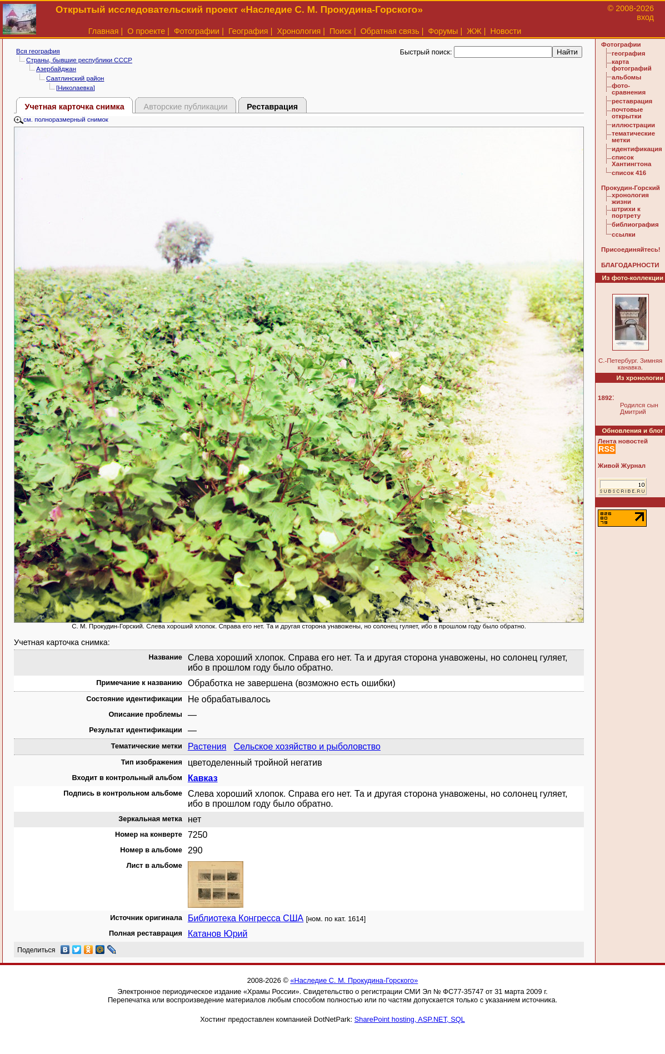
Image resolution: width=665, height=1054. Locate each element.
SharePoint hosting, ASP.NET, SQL (409, 1019)
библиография (635, 224)
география (628, 53)
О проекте (146, 31)
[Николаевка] (75, 87)
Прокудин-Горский (630, 187)
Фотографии (196, 31)
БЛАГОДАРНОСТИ (630, 265)
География (248, 31)
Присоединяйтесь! (631, 249)
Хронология (299, 31)
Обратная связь (390, 31)
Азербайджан (56, 69)
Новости (506, 31)
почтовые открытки (627, 112)
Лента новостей (623, 441)
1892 (605, 397)
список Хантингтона (631, 160)
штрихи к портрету (626, 212)
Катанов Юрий (218, 933)
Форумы (443, 31)
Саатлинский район (75, 78)
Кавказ (203, 778)
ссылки (624, 234)
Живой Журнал (622, 465)
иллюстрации (633, 125)
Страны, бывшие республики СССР (79, 60)
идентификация (637, 149)
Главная (103, 31)
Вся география (38, 51)
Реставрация (272, 106)
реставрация (632, 101)
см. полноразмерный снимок (61, 119)
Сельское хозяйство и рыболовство (307, 746)
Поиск (340, 31)
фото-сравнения (629, 89)
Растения (207, 746)
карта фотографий (632, 65)
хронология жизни (630, 198)
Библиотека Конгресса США (245, 918)
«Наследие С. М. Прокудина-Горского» (354, 980)
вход (645, 17)
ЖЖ (474, 31)
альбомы (626, 77)
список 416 (629, 172)
